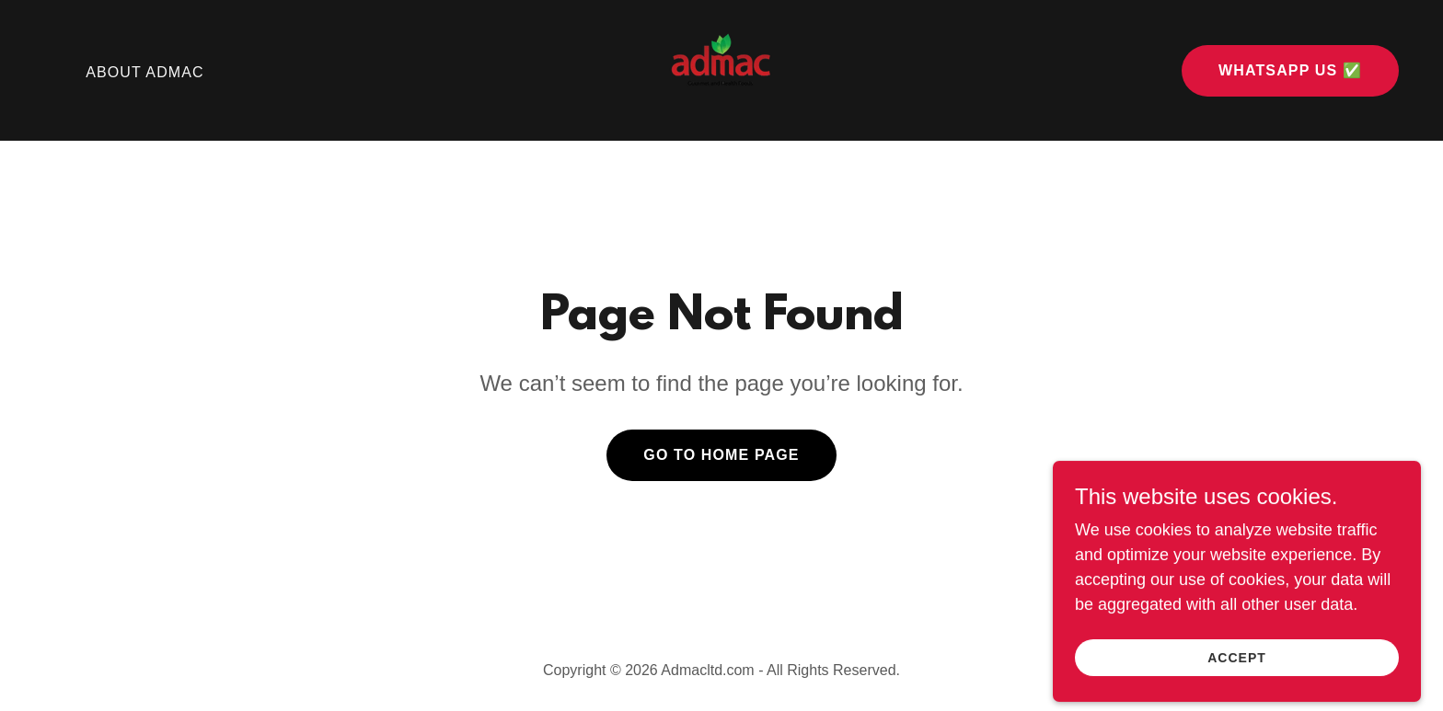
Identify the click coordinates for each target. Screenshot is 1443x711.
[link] (721, 69)
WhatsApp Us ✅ (1290, 70)
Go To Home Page (721, 455)
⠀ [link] (50, 72)
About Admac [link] (145, 72)
